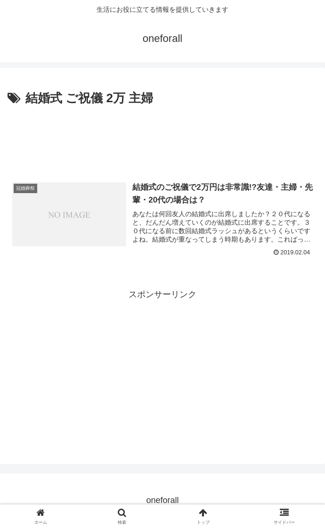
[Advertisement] (162, 137)
